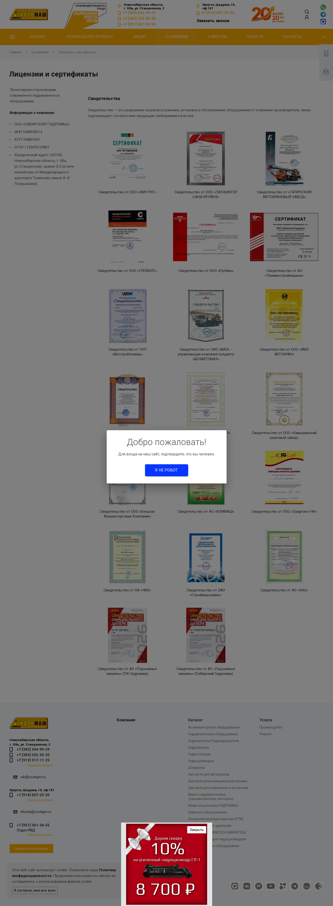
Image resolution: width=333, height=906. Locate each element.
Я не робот (166, 470)
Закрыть (197, 832)
